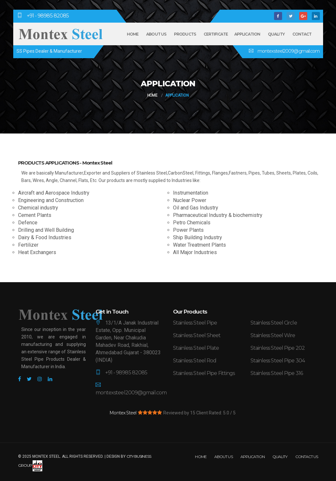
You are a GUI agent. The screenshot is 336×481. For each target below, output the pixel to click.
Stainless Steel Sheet (197, 335)
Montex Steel (122, 413)
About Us (156, 34)
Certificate (216, 34)
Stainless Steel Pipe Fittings (204, 373)
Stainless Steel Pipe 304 (277, 361)
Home (132, 34)
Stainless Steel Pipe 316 (276, 373)
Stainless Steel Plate (196, 348)
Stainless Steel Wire (272, 335)
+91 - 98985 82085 (48, 16)
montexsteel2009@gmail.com (288, 51)
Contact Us (306, 456)
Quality (276, 34)
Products (185, 34)
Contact (302, 34)
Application (247, 34)
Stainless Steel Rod (195, 361)
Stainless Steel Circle (273, 323)
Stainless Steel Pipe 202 (277, 348)
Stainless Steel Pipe (195, 323)
